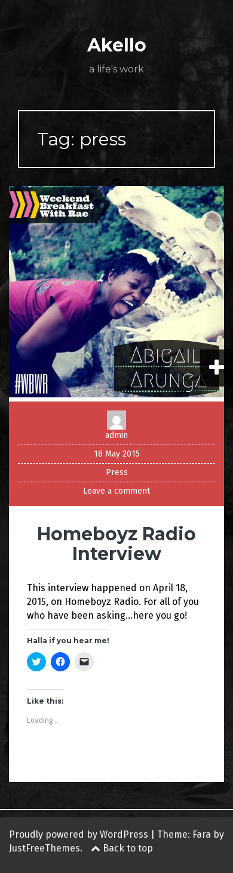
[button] (116, 293)
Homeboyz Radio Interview (116, 544)
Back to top (122, 848)
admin (116, 435)
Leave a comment (116, 491)
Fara (201, 834)
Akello (116, 45)
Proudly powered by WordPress (78, 834)
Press (117, 472)
